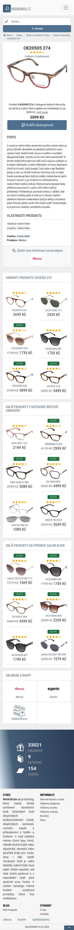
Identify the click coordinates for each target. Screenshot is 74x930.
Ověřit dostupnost (37, 125)
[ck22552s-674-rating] (19, 330)
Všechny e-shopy (49, 811)
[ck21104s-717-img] (53, 301)
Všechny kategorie (50, 803)
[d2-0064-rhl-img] (53, 472)
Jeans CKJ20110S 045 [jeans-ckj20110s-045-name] (53, 654)
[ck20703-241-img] (19, 301)
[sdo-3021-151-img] (19, 434)
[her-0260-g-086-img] (19, 472)
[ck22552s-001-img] (53, 339)
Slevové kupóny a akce (52, 799)
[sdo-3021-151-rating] (19, 426)
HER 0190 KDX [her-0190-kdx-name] (53, 519)
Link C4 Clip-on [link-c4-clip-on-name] (19, 525)
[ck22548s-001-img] (53, 569)
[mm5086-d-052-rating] (53, 426)
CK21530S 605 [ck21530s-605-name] (53, 615)
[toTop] (69, 927)
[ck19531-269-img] (19, 607)
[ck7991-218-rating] (53, 369)
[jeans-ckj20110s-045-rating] (53, 637)
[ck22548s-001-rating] (53, 561)
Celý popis (42, 112)
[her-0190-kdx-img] (53, 510)
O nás (43, 910)
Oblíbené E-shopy (18, 675)
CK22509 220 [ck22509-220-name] (19, 385)
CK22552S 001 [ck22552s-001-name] (53, 348)
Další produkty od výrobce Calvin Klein (35, 545)
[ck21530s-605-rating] (53, 599)
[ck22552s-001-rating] (53, 330)
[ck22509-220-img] (19, 377)
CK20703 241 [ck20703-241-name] (19, 310)
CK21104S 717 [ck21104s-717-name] (53, 310)
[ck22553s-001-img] (19, 645)
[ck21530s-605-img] (53, 607)
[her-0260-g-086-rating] (19, 464)
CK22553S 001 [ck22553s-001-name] (19, 655)
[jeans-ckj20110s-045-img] (53, 645)
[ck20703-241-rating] (19, 293)
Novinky (44, 816)
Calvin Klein (23, 236)
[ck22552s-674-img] (19, 339)
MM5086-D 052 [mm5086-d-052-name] (53, 444)
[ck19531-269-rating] (19, 599)
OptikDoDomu (41, 919)
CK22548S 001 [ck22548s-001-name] (53, 579)
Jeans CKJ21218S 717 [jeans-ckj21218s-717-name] (19, 578)
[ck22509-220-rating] (19, 369)
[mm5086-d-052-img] (53, 434)
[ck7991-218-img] (53, 377)
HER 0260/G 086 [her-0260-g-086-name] (19, 482)
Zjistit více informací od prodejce (37, 257)
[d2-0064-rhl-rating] (53, 464)
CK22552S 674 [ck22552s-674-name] (19, 348)
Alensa (22, 240)
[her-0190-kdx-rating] (53, 502)
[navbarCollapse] (66, 8)
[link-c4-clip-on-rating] (19, 502)
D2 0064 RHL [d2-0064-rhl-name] (53, 481)
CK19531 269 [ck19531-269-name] (19, 616)
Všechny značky (48, 807)
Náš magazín (10, 910)
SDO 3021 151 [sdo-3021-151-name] (19, 443)
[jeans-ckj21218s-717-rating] (19, 561)
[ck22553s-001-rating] (19, 637)
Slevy (43, 820)
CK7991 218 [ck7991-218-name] (53, 386)
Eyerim (22, 919)
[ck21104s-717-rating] (53, 293)
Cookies (44, 914)
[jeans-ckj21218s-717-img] (19, 569)
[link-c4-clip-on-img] (19, 513)
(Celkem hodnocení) (37, 56)
